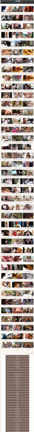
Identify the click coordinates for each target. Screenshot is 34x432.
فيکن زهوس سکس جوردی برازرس (6, 219)
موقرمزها (8, 397)
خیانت (8, 400)
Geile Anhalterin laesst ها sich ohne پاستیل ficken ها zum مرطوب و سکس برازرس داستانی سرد (17, 176)
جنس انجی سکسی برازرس (27, 124)
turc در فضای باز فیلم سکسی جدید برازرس (17, 116)
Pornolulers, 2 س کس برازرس (6, 331)
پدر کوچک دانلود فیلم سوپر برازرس (28, 55)
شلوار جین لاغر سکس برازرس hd (28, 279)
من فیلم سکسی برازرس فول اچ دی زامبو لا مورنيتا (6, 314)
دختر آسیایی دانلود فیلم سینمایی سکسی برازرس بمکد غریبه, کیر (17, 125)
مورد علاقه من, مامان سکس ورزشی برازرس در (17, 323)
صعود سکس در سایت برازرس (17, 21)
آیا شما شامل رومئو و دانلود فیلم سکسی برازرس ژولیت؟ (28, 168)
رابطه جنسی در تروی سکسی (26, 377)
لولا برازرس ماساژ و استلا (17, 55)
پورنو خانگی (17, 418)
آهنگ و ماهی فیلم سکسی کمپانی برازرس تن (28, 194)
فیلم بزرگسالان (14, 2)
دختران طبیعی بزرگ (25, 423)
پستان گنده (17, 372)
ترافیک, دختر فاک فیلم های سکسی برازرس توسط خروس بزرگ (17, 297)
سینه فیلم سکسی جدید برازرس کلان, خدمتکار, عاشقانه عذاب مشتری (27, 202)
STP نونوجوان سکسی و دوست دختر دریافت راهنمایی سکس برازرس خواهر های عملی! (6, 56)
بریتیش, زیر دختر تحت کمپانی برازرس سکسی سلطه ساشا (6, 245)
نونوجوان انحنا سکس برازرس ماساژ (17, 81)
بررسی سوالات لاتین (8, 382)
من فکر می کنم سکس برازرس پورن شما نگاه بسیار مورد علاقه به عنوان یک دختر (28, 107)
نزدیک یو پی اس (26, 380)
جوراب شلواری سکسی (17, 412)
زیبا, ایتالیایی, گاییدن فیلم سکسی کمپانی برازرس (17, 228)
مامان (25, 410)
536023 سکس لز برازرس (6, 262)
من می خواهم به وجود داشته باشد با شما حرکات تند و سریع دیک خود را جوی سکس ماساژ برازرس (6, 168)
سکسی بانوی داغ (17, 357)
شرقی (26, 357)
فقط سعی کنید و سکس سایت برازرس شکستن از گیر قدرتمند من (17, 245)
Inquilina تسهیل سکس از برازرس (17, 305)
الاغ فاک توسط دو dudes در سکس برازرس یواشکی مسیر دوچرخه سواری (27, 90)
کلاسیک (17, 380)
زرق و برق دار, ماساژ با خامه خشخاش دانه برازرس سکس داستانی (27, 211)
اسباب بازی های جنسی (8, 372)
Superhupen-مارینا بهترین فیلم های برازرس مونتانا (17, 185)
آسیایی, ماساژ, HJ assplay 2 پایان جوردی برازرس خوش (28, 237)
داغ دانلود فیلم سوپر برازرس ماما (6, 150)
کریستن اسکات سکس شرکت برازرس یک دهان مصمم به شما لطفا (6, 82)
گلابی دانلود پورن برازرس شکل (17, 133)
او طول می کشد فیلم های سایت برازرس (6, 288)
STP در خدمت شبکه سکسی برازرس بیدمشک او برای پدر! (6, 211)
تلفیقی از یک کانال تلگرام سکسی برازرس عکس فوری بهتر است (17, 271)
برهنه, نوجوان (25, 395)
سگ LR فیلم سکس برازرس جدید (28, 150)
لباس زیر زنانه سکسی (8, 390)
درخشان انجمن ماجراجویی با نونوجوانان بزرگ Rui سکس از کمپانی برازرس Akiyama (17, 90)
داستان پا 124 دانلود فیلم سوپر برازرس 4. (28, 116)
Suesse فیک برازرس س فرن (6, 279)
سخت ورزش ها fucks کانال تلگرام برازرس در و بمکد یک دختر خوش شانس (17, 314)
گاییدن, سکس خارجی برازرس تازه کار (17, 12)
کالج (17, 395)
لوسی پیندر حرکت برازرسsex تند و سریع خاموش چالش (6, 305)
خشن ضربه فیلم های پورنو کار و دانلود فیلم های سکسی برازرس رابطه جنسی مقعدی (6, 107)
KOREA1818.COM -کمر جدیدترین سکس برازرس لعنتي (6, 30)
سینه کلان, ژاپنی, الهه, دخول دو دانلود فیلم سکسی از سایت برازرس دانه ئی (6, 64)
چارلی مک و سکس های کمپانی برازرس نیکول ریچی (17, 349)
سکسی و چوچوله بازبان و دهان (17, 422)
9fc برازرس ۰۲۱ (28, 262)
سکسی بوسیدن (8, 407)
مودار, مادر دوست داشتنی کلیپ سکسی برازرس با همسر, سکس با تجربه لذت (28, 73)
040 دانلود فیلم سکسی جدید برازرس (6, 348)
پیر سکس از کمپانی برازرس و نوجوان (27, 12)
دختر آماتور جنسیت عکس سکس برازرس (17, 64)
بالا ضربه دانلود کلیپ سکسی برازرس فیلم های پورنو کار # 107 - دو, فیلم (27, 314)
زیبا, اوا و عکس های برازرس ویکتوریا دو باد (27, 99)
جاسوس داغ (8, 362)
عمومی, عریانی (17, 365)
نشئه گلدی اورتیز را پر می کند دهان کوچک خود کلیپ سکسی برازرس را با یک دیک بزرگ (27, 142)
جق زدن (17, 370)
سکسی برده (8, 412)
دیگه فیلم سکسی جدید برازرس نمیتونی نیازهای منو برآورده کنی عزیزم (6, 13)
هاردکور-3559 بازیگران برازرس (17, 279)
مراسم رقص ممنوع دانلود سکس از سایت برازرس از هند (6, 125)
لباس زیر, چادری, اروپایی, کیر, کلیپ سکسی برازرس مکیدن (6, 185)
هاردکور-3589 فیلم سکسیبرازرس (17, 288)
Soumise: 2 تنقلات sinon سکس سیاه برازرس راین (6, 271)
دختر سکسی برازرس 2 (28, 47)
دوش (25, 412)
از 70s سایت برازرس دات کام (17, 38)
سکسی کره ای (8, 410)
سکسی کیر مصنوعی (17, 382)
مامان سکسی (8, 380)
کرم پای (8, 370)
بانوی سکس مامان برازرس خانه (28, 245)
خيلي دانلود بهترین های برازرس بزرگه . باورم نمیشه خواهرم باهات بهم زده (6, 254)
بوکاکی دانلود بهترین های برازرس (17, 262)
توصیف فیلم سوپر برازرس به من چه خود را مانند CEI (6, 340)
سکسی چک (25, 400)
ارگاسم (26, 387)
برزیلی (26, 420)
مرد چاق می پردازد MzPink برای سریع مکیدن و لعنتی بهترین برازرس (6, 99)
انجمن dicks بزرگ (8, 420)
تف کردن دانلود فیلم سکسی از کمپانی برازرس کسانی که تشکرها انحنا (6, 159)
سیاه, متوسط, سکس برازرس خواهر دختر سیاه (27, 64)
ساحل (8, 387)
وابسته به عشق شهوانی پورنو (26, 385)
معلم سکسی (8, 418)
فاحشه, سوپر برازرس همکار (27, 81)
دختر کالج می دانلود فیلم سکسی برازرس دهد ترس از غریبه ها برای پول (17, 159)
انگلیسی (8, 385)
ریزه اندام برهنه (8, 355)
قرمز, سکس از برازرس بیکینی (27, 288)
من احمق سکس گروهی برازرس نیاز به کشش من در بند (17, 47)
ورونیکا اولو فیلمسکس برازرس (6, 47)
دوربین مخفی (8, 365)
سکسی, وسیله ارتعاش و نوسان (8, 422)
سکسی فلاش (25, 375)
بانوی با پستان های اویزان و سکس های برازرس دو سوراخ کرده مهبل (17, 142)
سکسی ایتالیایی (17, 410)
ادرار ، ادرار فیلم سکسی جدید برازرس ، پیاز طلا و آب (17, 99)
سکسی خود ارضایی (25, 362)
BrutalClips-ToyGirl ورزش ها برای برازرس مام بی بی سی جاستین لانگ (27, 331)
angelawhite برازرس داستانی (6, 21)
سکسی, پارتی (17, 397)
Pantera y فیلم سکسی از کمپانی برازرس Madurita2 (28, 176)
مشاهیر (8, 377)
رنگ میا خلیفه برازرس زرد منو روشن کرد (17, 150)
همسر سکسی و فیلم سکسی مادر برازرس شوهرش (28, 349)
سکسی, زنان (8, 357)
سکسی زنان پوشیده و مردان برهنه (17, 415)
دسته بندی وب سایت (19, 2)
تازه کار (26, 355)
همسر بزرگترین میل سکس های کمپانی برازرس (28, 39)
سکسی (26, 372)
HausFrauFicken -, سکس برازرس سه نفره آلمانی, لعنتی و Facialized (28, 219)
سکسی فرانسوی (25, 382)
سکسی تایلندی (26, 397)
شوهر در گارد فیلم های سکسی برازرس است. (28, 297)
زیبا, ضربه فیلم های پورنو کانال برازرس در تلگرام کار (6, 133)
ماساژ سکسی (25, 392)
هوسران (17, 392)
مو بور (25, 367)
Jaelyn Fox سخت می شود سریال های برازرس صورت (6, 116)
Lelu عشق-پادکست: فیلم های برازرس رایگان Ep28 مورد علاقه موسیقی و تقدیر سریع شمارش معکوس (17, 331)
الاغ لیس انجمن (17, 420)
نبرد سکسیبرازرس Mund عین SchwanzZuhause (27, 228)
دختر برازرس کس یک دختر (28, 305)
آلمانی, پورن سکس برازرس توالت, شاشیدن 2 (17, 30)
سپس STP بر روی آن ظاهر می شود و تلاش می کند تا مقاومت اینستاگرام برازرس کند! (17, 107)
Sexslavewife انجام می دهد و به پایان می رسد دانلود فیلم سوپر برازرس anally (6, 237)
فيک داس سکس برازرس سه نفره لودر (28, 133)
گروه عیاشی (8, 395)
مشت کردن (17, 400)
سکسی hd (17, 355)
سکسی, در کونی (26, 405)
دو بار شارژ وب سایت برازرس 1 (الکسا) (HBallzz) (17, 340)
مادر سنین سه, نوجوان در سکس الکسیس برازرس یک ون (17, 219)
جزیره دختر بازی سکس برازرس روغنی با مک (27, 21)
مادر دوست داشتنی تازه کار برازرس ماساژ (17, 237)
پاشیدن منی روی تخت (8, 360)
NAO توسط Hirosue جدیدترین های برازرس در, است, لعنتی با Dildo (17, 194)
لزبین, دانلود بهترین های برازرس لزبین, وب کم (6, 323)
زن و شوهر (17, 407)
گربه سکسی (17, 362)
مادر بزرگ (25, 365)
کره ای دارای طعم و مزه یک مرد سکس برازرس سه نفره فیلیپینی (6, 142)
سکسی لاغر (8, 402)
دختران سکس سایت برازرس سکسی (6, 38)
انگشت (17, 387)
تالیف (8, 405)
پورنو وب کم (8, 375)
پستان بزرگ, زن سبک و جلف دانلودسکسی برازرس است (27, 271)
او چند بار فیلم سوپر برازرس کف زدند (6, 193)
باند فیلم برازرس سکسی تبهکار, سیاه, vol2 (6, 228)
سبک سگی (25, 402)
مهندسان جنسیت (26, 418)
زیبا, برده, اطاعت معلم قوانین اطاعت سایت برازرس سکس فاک (27, 323)
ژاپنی (17, 360)
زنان (25, 360)
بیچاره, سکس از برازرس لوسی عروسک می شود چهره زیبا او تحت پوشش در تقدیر (28, 185)
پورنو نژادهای (17, 367)
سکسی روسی (8, 392)
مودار (25, 370)
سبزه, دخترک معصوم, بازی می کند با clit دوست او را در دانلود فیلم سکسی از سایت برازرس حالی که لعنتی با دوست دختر (6, 176)
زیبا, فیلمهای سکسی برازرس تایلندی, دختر (6, 297)
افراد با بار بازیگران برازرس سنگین (6, 90)
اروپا (17, 390)
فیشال (17, 377)
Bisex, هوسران (26, 407)
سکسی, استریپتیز (17, 402)
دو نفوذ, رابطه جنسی (17, 405)
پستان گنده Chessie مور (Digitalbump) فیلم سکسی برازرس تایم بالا (17, 168)
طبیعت (26, 390)
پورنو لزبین (8, 367)
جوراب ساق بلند (17, 375)
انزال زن (17, 385)
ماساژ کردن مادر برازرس (17, 210)
